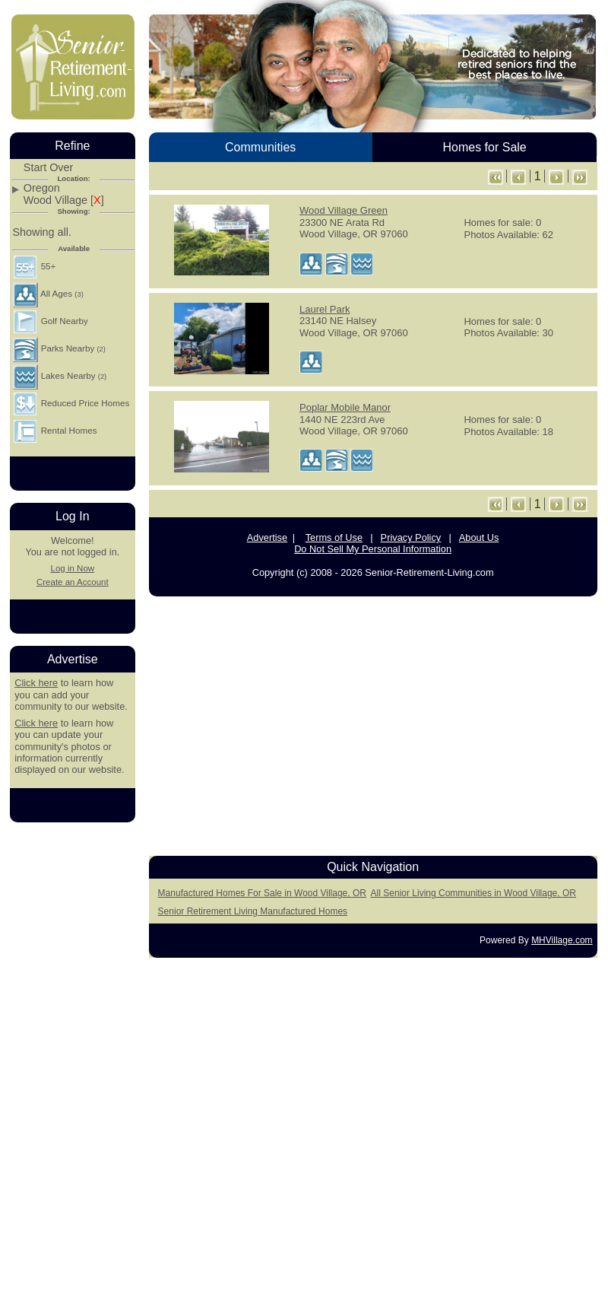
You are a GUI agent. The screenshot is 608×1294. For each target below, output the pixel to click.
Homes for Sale (484, 147)
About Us (479, 537)
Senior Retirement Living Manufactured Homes (252, 911)
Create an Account (72, 582)
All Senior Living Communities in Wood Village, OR (473, 893)
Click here (36, 682)
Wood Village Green (343, 210)
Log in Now (72, 568)
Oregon (42, 188)
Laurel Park (324, 309)
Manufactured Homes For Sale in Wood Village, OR (262, 893)
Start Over (49, 167)
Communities (260, 147)
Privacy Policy (411, 537)
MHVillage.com (561, 940)
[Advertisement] (72, 1063)
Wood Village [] (64, 200)
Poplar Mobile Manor (345, 407)
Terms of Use (334, 537)
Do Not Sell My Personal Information (372, 549)
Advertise (267, 537)
